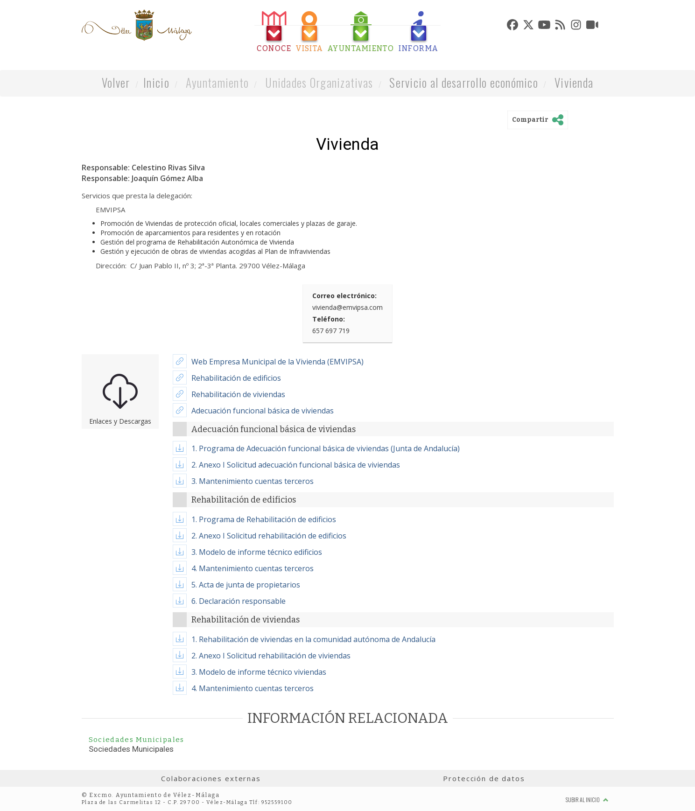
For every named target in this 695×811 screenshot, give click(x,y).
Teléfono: (328, 319)
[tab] (274, 32)
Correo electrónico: (344, 295)
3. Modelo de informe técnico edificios (256, 552)
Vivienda (574, 82)
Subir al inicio (587, 800)
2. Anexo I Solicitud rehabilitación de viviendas (271, 655)
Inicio (156, 82)
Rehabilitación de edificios (236, 378)
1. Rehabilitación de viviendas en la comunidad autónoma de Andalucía (313, 639)
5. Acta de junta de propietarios (245, 585)
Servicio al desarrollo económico (463, 82)
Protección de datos (484, 778)
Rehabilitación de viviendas (238, 394)
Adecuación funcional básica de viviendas (262, 411)
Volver (116, 82)
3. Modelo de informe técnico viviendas (258, 672)
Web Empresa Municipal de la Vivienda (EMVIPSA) (277, 362)
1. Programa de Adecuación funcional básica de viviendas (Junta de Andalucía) (325, 448)
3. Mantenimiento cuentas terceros (252, 481)
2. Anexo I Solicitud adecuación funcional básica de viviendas (295, 465)
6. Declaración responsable (238, 601)
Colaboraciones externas (211, 778)
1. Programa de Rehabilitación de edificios (263, 519)
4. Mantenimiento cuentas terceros (252, 568)
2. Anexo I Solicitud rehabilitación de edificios (268, 536)
